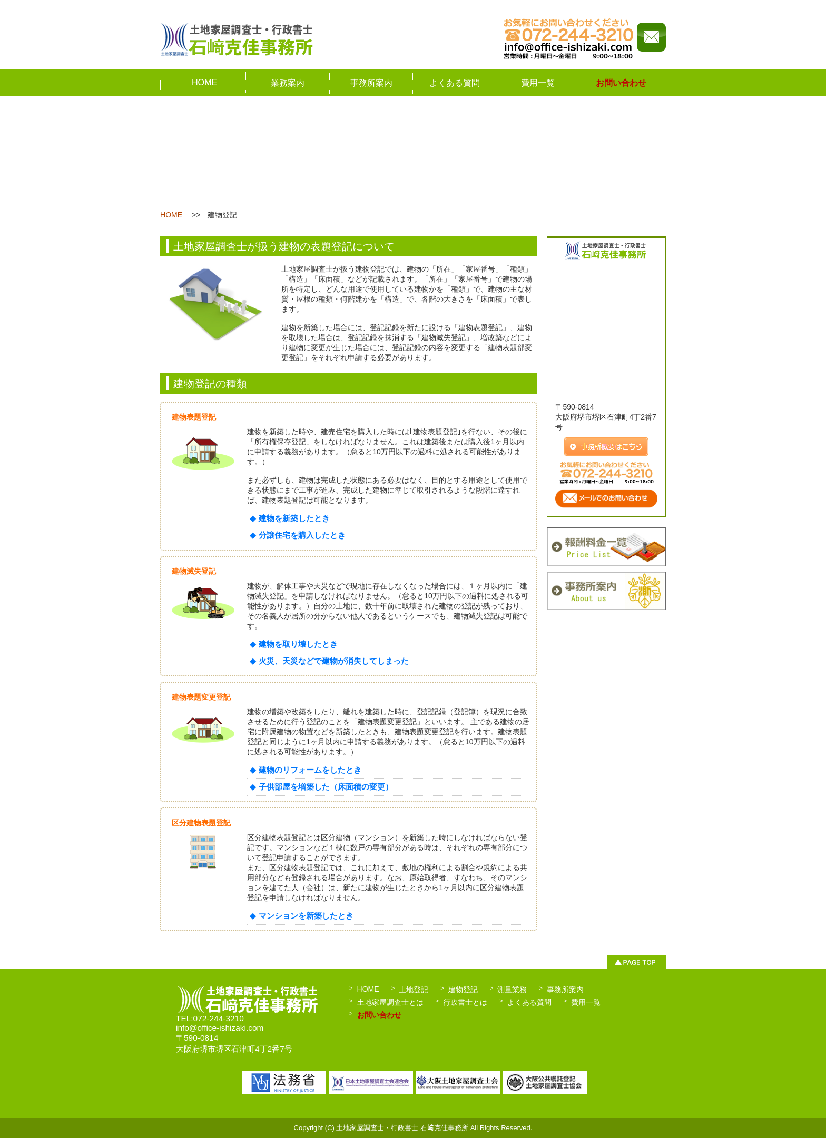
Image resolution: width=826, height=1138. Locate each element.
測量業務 (512, 989)
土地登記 (413, 989)
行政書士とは (465, 1002)
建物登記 (463, 989)
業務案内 (287, 82)
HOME (204, 82)
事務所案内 (371, 82)
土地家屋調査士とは (390, 1002)
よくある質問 (454, 82)
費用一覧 (538, 82)
